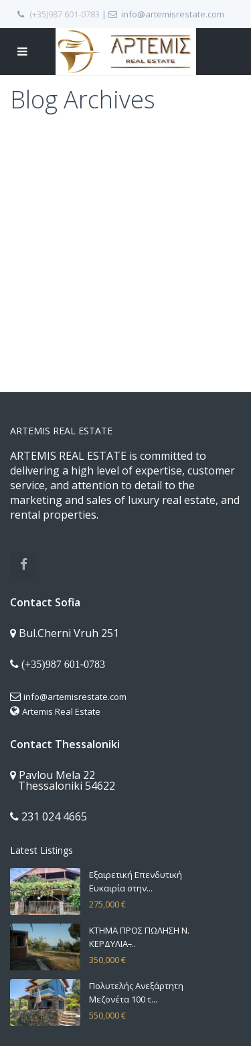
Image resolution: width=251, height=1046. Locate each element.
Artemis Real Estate (61, 711)
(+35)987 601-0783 (64, 14)
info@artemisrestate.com (75, 697)
